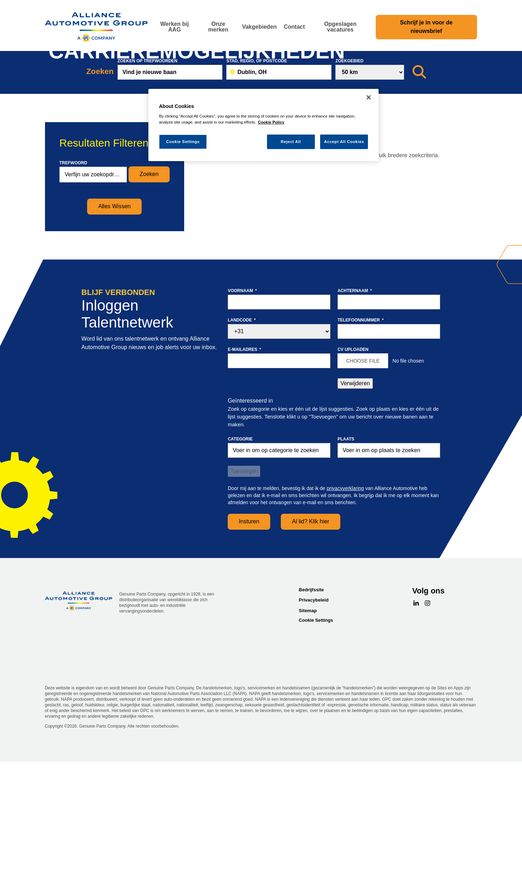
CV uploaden (352, 479)
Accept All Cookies (344, 142)
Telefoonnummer (360, 450)
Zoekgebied (349, 191)
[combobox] (278, 202)
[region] (263, 125)
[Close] (368, 97)
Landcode (242, 450)
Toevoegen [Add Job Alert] (244, 601)
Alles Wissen (114, 337)
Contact (294, 27)
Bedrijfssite (311, 720)
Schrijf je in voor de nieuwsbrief (426, 26)
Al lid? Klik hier (310, 652)
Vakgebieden (259, 27)
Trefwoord (73, 293)
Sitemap (308, 741)
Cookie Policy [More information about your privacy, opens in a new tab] (271, 122)
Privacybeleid (314, 730)
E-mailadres (244, 480)
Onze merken (218, 27)
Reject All (291, 142)
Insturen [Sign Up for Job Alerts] (249, 652)
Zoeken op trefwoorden (147, 191)
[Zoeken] (419, 202)
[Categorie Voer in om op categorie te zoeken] (279, 580)
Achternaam (354, 421)
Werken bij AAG (174, 27)
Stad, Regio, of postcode (256, 191)
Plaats (345, 569)
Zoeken (149, 305)
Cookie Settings (316, 750)
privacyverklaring (345, 618)
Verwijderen (355, 514)
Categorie (240, 569)
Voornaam (242, 421)
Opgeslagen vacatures (340, 27)
